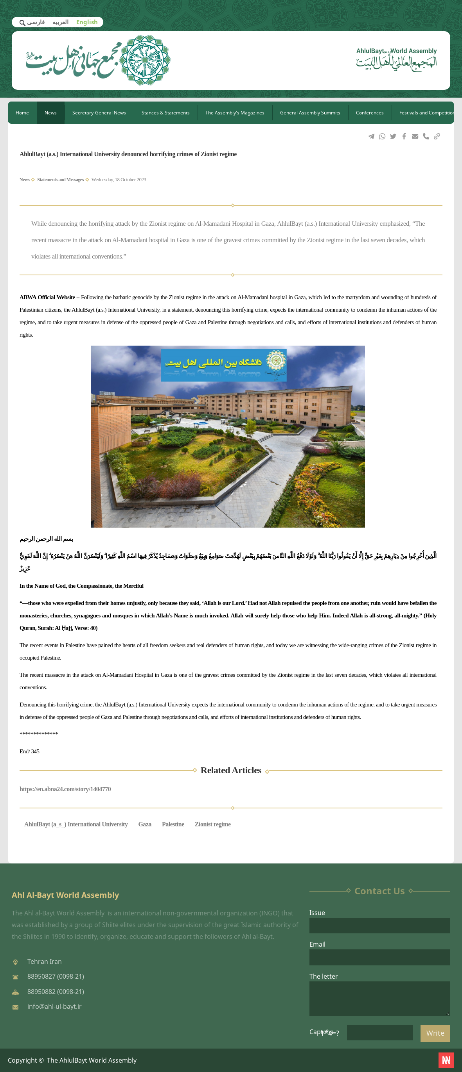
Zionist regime (213, 824)
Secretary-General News (99, 112)
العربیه (60, 22)
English (87, 22)
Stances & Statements (166, 112)
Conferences (370, 112)
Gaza (144, 824)
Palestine (173, 824)
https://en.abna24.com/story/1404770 (65, 789)
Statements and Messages (60, 179)
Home (22, 112)
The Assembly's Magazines (234, 112)
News (51, 112)
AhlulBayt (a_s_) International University (76, 824)
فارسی (36, 22)
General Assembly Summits (310, 112)
